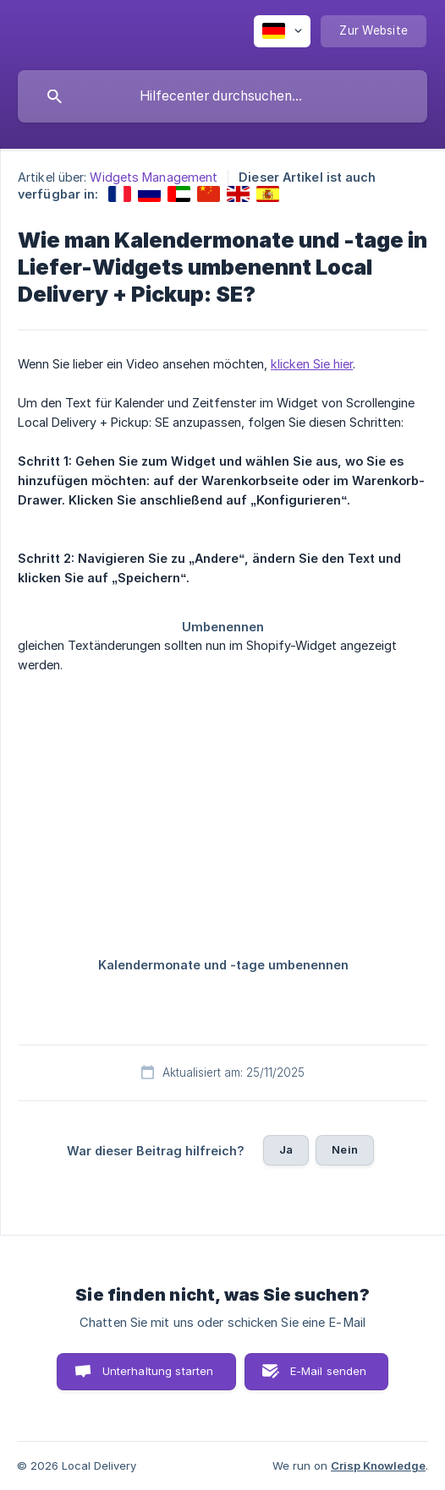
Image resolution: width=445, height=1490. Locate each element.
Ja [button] (286, 1149)
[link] (119, 194)
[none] (282, 31)
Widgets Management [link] (153, 177)
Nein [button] (345, 1149)
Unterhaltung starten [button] (158, 1371)
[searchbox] (222, 96)
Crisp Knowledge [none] (378, 1465)
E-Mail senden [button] (328, 1371)
